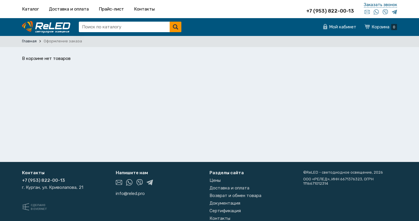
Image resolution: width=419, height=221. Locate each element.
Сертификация (225, 210)
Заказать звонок (380, 4)
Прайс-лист (111, 9)
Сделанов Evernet (39, 207)
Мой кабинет (342, 27)
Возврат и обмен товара (235, 195)
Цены (215, 180)
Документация (225, 203)
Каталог (30, 9)
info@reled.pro (130, 193)
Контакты (144, 9)
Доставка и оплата (69, 9)
